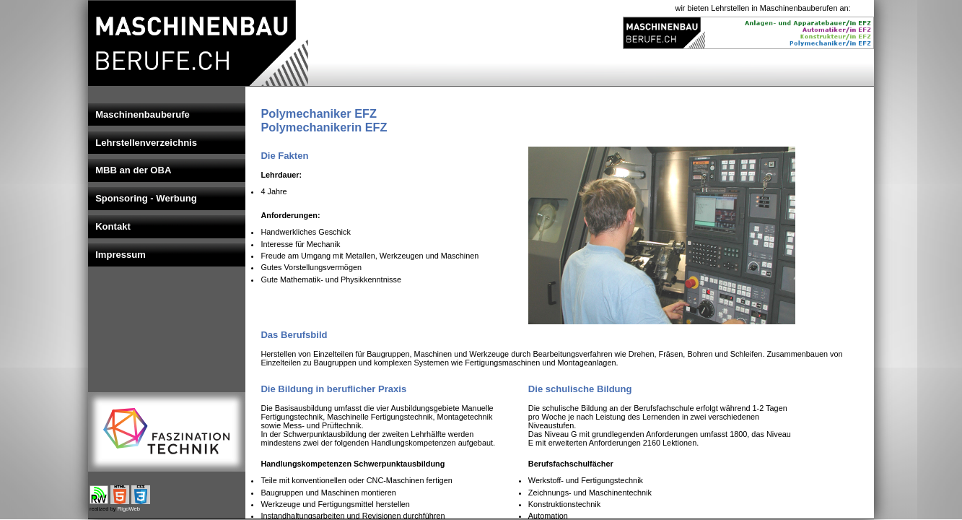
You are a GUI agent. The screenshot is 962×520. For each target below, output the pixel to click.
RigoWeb (129, 509)
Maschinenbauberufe (142, 114)
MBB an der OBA (133, 170)
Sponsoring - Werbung (146, 198)
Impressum (120, 254)
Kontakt (113, 226)
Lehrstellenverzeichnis (146, 142)
